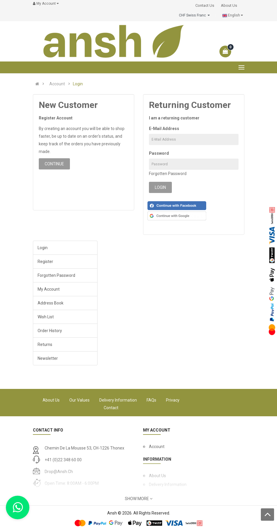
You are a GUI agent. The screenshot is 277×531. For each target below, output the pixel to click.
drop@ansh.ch (59, 471)
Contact (111, 407)
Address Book (50, 303)
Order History (50, 330)
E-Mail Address (164, 128)
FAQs (151, 400)
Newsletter (48, 358)
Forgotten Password (168, 173)
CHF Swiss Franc (194, 15)
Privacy (172, 400)
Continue (54, 164)
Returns (45, 344)
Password (159, 153)
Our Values (79, 400)
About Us (51, 400)
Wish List (46, 316)
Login (78, 84)
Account (57, 84)
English (232, 15)
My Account (49, 289)
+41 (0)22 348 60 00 (63, 459)
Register (45, 261)
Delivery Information (118, 400)
